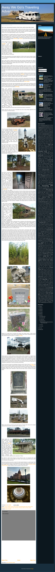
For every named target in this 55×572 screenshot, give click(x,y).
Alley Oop (43, 128)
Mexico (45, 223)
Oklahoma (43, 242)
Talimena (47, 282)
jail (11, 507)
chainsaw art (50, 151)
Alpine (47, 128)
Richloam (46, 258)
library (47, 213)
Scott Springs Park (49, 268)
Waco (46, 294)
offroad (47, 241)
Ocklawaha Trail (49, 240)
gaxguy (47, 183)
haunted (51, 194)
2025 (40, 306)
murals (51, 232)
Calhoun (46, 149)
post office (40, 252)
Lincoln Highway (49, 214)
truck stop (45, 289)
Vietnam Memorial (41, 293)
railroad (44, 256)
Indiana (40, 201)
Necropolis (43, 236)
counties (49, 159)
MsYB (39, 232)
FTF (43, 180)
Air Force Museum (47, 126)
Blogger (32, 568)
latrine (44, 212)
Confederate (40, 158)
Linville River (46, 215)
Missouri (46, 228)
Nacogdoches (50, 233)
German (39, 189)
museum (39, 233)
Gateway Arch (42, 183)
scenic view (47, 267)
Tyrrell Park (48, 290)
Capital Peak (47, 150)
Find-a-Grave (16, 506)
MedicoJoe (45, 221)
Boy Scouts (46, 143)
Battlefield (50, 135)
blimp (39, 140)
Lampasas (40, 212)
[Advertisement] (19, 550)
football (52, 175)
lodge (48, 216)
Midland (43, 224)
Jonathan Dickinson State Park (47, 206)
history (9, 507)
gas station (51, 182)
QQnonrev (41, 255)
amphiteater (40, 130)
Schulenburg (42, 268)
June (41, 326)
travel (44, 288)
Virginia (47, 293)
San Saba (40, 265)
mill (40, 225)
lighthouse (51, 213)
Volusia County (42, 294)
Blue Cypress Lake (44, 140)
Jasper (45, 204)
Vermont (43, 292)
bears (51, 136)
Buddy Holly (50, 145)
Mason (51, 219)
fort (42, 176)
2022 (40, 310)
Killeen (44, 208)
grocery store (30, 506)
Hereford (43, 195)
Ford (39, 176)
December (42, 316)
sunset (51, 281)
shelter (42, 271)
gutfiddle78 (47, 193)
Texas (27, 507)
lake (52, 209)
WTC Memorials (40, 300)
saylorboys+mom (41, 267)
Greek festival (43, 191)
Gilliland (39, 190)
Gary (42, 182)
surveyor (39, 282)
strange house (40, 281)
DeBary (48, 166)
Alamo (45, 127)
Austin (6, 506)
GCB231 (6, 465)
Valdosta (46, 291)
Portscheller (47, 251)
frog (51, 179)
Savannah (50, 266)
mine (43, 225)
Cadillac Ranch (40, 149)
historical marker (5, 507)
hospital (46, 199)
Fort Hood (50, 176)
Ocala (46, 239)
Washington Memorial (47, 295)
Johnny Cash (40, 206)
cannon (50, 149)
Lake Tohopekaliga (46, 211)
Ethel (51, 171)
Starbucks (50, 278)
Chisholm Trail (49, 153)
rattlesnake (39, 257)
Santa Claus (45, 266)
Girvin (42, 190)
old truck (24, 507)
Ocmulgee (39, 241)
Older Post (33, 560)
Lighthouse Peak (42, 214)
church (12, 506)
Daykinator (40, 166)
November (42, 317)
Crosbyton (44, 162)
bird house (47, 139)
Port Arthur (43, 251)
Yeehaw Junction (48, 302)
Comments (41, 71)
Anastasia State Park (47, 130)
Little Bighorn (51, 215)
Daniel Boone (42, 165)
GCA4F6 (30, 464)
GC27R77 (33, 365)
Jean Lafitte (48, 204)
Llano (40, 216)
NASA (39, 234)
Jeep (13, 507)
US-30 (43, 291)
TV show (52, 289)
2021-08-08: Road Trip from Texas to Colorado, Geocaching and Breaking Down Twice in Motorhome (48, 114)
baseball (39, 135)
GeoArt (46, 184)
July (41, 324)
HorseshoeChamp (41, 199)
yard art (43, 302)
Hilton (39, 197)
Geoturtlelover (49, 188)
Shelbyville (45, 270)
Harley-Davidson (43, 194)
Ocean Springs (44, 240)
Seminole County (46, 269)
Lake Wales (51, 211)
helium (40, 195)
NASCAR (43, 234)
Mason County (40, 220)
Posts (40, 69)
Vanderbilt (39, 292)
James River (41, 204)
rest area (50, 257)
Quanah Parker (46, 255)
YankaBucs (50, 301)
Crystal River (50, 162)
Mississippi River (41, 228)
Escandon (44, 171)
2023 (40, 309)
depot (51, 166)
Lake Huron (40, 211)
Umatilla (39, 291)
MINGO (46, 225)
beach (48, 136)
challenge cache (40, 152)
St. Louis (48, 277)
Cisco (44, 155)
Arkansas (50, 132)
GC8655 (9, 443)
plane (42, 250)
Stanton (46, 278)
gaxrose (51, 183)
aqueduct (42, 132)
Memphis (47, 222)
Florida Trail (48, 175)
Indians (44, 201)
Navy (51, 235)
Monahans (39, 229)
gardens (39, 182)
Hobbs (45, 198)
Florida (42, 175)
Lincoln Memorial (40, 215)
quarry (51, 255)
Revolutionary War (41, 258)
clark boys (46, 156)
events (39, 172)
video (51, 292)
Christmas (44, 154)
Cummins (39, 163)
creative (50, 161)
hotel (39, 200)
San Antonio (45, 264)
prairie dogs (40, 253)
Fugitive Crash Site (49, 180)
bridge (49, 144)
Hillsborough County (49, 196)
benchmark (47, 137)
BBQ (44, 136)
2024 (40, 307)
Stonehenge (39, 280)
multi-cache (46, 232)
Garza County (46, 182)
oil (38, 242)
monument (49, 229)
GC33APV (21, 38)
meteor (51, 222)
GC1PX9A (15, 38)
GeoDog (39, 186)
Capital (43, 150)
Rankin (51, 256)
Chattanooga (51, 152)
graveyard (49, 190)
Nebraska (39, 236)
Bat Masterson (44, 135)
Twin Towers (41, 290)
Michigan (39, 224)
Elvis (41, 171)
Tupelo (48, 289)
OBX (43, 239)
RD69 (46, 257)
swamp (43, 282)
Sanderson (50, 265)
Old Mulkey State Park (46, 243)
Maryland (47, 219)
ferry (48, 173)
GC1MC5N (5, 189)
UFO (51, 290)
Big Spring (40, 138)
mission (39, 226)
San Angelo (40, 264)
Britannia (46, 145)
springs (39, 276)
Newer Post (4, 560)
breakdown (40, 144)
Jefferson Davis (41, 205)
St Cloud (49, 276)
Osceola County (44, 244)
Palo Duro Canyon (47, 247)
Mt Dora (42, 232)
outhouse (50, 245)
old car (48, 242)
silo (41, 272)
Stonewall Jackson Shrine (47, 280)
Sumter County (46, 281)
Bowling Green (40, 143)
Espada (48, 171)
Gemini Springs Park (41, 184)
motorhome (48, 230)
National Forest (49, 234)
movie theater (49, 231)
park (52, 247)
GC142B (3, 465)
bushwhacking (47, 146)
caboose (39, 148)
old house (20, 507)
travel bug (47, 288)
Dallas (43, 164)
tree (51, 288)
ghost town (25, 506)
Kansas (50, 207)
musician (45, 233)
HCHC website (26, 81)
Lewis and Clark (42, 213)
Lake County (42, 210)
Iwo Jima (39, 203)
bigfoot (44, 138)
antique (42, 131)
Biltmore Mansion (41, 139)
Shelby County (40, 270)
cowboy (43, 161)
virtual (30, 507)
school (51, 267)
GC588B (33, 464)
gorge (45, 190)
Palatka (42, 247)
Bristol (42, 145)
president (44, 253)
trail (46, 287)
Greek (39, 191)
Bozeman (50, 143)
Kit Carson (48, 208)
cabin (51, 147)
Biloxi (52, 138)
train (50, 287)
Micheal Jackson (49, 223)
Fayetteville (44, 173)
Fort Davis (46, 176)
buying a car (47, 147)
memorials (16, 507)
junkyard (46, 207)
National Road (47, 235)
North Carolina (46, 238)
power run (49, 252)
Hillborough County (41, 196)
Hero (46, 195)
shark (51, 269)
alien (40, 128)
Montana (44, 229)
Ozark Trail (47, 246)
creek (39, 162)
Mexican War (40, 223)
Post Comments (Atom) (11, 562)
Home (18, 560)
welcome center (47, 297)
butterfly (43, 147)
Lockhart (44, 216)
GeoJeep (45, 186)
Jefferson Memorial (49, 205)
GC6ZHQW (17, 86)
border (51, 142)
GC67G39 (20, 335)
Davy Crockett (48, 165)
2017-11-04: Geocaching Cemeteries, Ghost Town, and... (46, 322)
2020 (40, 313)
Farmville (39, 173)
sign (38, 272)
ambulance (45, 129)
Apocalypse (46, 131)
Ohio (50, 241)
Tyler (44, 290)
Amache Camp (51, 128)
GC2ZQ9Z (3, 43)
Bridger (39, 145)
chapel (46, 152)
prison (44, 254)
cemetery (8, 506)
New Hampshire (48, 236)
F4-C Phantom (44, 172)
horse (51, 198)
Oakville (40, 239)
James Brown (51, 203)
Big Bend (51, 137)
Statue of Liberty (49, 279)
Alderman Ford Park (50, 127)
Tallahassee (51, 282)
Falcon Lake (50, 172)
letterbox (47, 212)
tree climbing (40, 289)
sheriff (45, 271)
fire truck (43, 174)
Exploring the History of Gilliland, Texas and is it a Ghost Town (48, 76)
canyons (39, 150)
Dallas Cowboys (47, 164)
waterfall (41, 296)
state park (39, 279)
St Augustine (45, 276)
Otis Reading (43, 245)
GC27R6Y (32, 364)
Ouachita (47, 245)
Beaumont (39, 137)
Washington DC (40, 295)
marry (44, 219)
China (44, 153)
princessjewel (40, 254)
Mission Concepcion (46, 226)
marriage (40, 219)
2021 (40, 312)
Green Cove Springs (49, 191)
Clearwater (50, 156)
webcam (46, 296)
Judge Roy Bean (40, 207)
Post (51, 251)
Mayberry (50, 220)
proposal (48, 254)
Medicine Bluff (40, 221)
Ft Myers (39, 180)
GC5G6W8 (15, 130)
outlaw (39, 246)
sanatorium (45, 265)
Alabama (40, 127)
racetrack (39, 256)
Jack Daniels (43, 203)
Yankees (39, 302)
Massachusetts (46, 220)
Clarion (42, 156)
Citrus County (48, 155)
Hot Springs (50, 199)
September (42, 320)
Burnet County (40, 146)
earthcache (44, 169)
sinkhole (44, 272)
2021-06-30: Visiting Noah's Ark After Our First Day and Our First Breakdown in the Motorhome (48, 104)
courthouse (40, 160)
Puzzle (52, 254)
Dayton (44, 166)
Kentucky (39, 208)
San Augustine (51, 264)
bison (51, 139)
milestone (47, 224)
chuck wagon (50, 154)
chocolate (39, 154)
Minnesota (50, 225)
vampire (51, 291)
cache (43, 148)
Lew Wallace (51, 212)
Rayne (43, 257)
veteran (47, 292)
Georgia (44, 188)
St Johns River (43, 277)
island (45, 202)
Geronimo (43, 189)
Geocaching (21, 506)
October (41, 319)
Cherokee (40, 153)
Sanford (39, 266)
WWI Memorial (47, 300)
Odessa (43, 241)
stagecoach (41, 278)
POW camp (44, 252)
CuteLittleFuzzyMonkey (46, 163)
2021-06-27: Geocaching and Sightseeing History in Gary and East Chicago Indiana (48, 95)
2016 (40, 329)
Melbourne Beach (50, 221)
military (51, 224)
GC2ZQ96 (22, 74)
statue (44, 279)
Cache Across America (48, 148)
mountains (43, 231)
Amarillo (40, 129)
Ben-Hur (44, 137)
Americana (50, 129)
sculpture (39, 269)
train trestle (40, 288)
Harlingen (48, 194)
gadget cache (40, 181)
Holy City (48, 198)
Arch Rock (46, 132)
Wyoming (44, 301)
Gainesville (45, 181)
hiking (49, 195)
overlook (43, 246)
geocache (51, 184)
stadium (52, 277)
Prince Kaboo (50, 253)
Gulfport (43, 193)
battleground (40, 136)
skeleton (48, 272)
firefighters (47, 174)
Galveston (50, 181)
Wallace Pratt (50, 294)
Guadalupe (47, 192)
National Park (40, 235)
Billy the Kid (48, 138)
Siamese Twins (50, 271)
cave (51, 150)
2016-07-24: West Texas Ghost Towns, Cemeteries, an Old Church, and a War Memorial (48, 86)
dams (52, 164)
